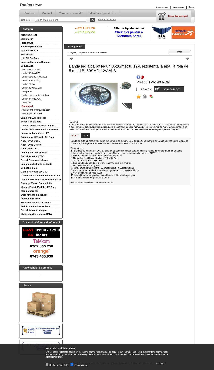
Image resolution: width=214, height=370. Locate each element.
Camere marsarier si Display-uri (38, 125)
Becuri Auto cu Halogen (34, 210)
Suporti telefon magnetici (34, 194)
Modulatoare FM (29, 191)
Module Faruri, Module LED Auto (38, 187)
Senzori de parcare (31, 121)
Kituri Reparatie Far (31, 46)
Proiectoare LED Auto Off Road (38, 137)
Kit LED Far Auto (30, 58)
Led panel (27, 91)
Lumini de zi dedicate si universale (39, 129)
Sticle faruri (27, 39)
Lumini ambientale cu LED (35, 133)
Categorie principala (76, 52)
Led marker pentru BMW (34, 152)
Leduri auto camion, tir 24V (35, 95)
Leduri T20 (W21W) (32, 87)
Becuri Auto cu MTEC (32, 156)
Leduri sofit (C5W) (31, 80)
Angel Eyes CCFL (30, 141)
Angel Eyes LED (29, 148)
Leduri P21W (28, 84)
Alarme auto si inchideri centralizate (40, 175)
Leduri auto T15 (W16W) (34, 76)
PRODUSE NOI (29, 35)
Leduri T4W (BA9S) (32, 98)
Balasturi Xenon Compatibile (36, 183)
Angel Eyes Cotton (31, 144)
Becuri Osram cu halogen (35, 160)
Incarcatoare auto (30, 198)
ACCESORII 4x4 (29, 50)
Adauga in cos (171, 89)
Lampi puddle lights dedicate (36, 164)
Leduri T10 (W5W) (31, 73)
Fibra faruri (27, 42)
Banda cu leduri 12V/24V (34, 171)
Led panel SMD (29, 168)
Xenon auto (27, 54)
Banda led (27, 106)
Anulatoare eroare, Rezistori (36, 109)
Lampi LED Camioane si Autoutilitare (41, 179)
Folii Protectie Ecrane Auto (35, 206)
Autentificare (161, 7)
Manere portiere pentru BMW (36, 214)
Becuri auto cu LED (32, 69)
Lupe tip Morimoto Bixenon (35, 62)
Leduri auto (27, 66)
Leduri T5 (27, 102)
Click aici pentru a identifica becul (129, 34)
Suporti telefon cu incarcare (36, 202)
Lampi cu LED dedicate (33, 118)
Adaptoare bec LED (32, 113)
